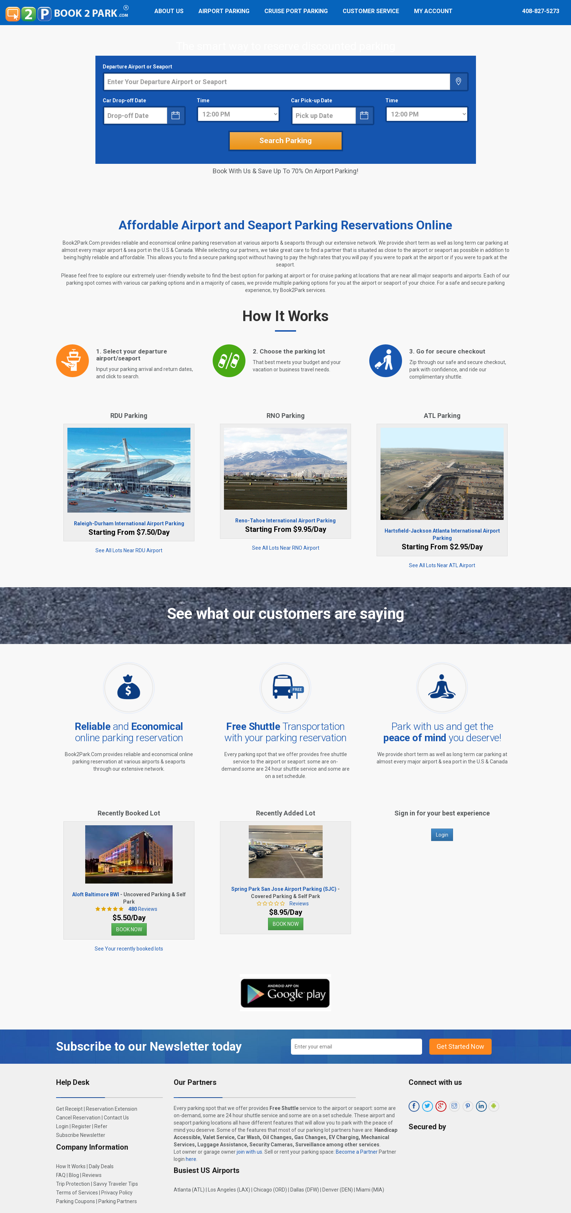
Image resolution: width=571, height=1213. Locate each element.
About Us (169, 11)
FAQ (61, 1175)
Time (203, 100)
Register (81, 1126)
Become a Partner (357, 1152)
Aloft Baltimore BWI (95, 894)
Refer (100, 1126)
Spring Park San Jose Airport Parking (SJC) (283, 889)
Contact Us (116, 1118)
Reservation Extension (111, 1109)
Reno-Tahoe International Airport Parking (285, 520)
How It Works (71, 1166)
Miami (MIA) (370, 1190)
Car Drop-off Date (124, 100)
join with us (249, 1152)
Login (442, 835)
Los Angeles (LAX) (229, 1190)
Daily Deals (101, 1166)
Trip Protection (73, 1184)
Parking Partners (117, 1201)
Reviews (141, 909)
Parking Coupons (75, 1201)
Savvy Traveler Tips (115, 1184)
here (191, 1159)
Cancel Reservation (78, 1118)
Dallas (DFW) (304, 1190)
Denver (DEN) (337, 1190)
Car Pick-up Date (311, 100)
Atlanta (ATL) (189, 1190)
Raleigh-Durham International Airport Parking (129, 523)
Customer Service (371, 11)
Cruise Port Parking (296, 11)
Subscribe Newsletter (80, 1135)
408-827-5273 (540, 11)
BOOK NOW (129, 929)
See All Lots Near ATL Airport (442, 565)
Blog (74, 1175)
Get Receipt (69, 1109)
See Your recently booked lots (129, 949)
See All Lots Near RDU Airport (128, 550)
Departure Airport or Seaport (137, 67)
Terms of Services (77, 1193)
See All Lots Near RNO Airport (285, 548)
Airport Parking (223, 11)
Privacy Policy (117, 1193)
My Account (433, 11)
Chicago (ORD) (270, 1190)
